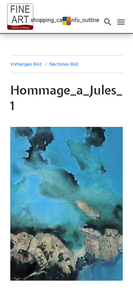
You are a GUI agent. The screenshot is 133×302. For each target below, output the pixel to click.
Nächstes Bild (63, 64)
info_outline (84, 20)
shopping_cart (48, 20)
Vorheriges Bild (25, 64)
